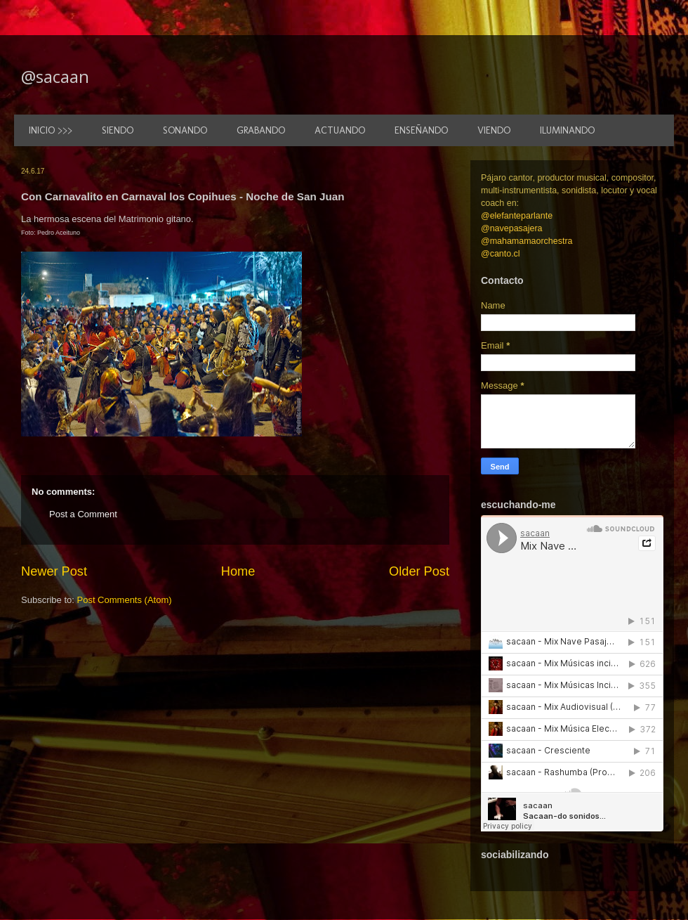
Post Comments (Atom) (124, 600)
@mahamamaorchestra (526, 241)
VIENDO (493, 130)
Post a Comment (83, 514)
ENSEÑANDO (421, 130)
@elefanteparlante (517, 216)
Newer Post (54, 571)
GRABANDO (261, 130)
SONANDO (185, 130)
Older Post (419, 571)
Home (238, 571)
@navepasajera (512, 228)
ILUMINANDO (567, 130)
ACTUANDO (340, 130)
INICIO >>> (50, 130)
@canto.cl (500, 254)
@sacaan (55, 76)
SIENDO (117, 130)
